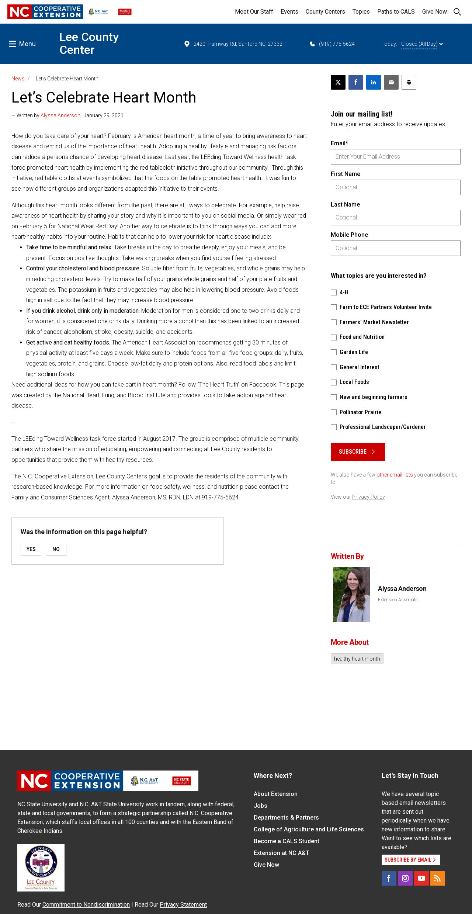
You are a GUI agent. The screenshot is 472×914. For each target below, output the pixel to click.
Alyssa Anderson (60, 115)
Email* (339, 143)
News (18, 79)
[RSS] (437, 878)
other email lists (394, 475)
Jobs (260, 805)
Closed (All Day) (422, 44)
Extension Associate (397, 599)
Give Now (434, 11)
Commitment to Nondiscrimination (86, 904)
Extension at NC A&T (281, 852)
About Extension (276, 793)
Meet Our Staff (254, 11)
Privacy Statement (183, 904)
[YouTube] (421, 878)
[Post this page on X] (338, 82)
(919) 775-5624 (332, 44)
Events (289, 11)
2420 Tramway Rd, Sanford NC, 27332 (232, 44)
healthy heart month (357, 659)
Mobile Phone (349, 234)
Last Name (345, 204)
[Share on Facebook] (355, 82)
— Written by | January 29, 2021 (67, 115)
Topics (361, 11)
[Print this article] (409, 82)
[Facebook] (389, 878)
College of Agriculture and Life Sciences (309, 829)
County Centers (325, 11)
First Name (345, 173)
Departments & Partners (286, 817)
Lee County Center (89, 43)
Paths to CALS (396, 11)
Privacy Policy (368, 497)
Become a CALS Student (286, 841)
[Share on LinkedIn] (373, 82)
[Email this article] (391, 82)
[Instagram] (405, 878)
